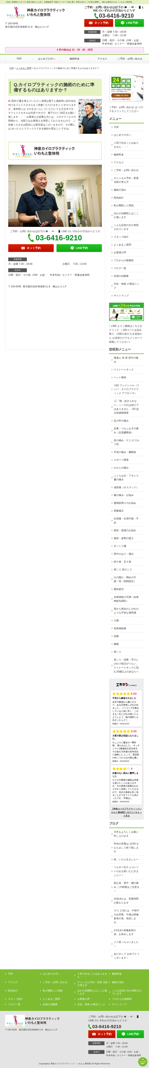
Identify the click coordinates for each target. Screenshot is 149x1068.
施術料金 (74, 58)
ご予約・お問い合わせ (129, 58)
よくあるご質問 (23, 68)
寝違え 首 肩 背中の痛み (126, 359)
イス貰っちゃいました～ (126, 944)
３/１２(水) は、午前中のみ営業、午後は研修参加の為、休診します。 (126, 916)
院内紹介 (119, 197)
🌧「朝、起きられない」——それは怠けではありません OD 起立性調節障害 (126, 407)
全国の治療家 (121, 276)
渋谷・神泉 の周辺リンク (126, 286)
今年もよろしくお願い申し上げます (126, 834)
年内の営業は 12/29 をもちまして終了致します (126, 847)
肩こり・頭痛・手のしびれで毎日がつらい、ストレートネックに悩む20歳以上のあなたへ (126, 665)
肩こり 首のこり (123, 569)
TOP (19, 58)
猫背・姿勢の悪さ (124, 538)
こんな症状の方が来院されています (126, 227)
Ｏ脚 (116, 620)
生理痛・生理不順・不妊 (126, 520)
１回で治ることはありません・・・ (126, 145)
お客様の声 (120, 252)
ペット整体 (120, 377)
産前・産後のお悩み (125, 530)
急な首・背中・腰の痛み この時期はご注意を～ (126, 887)
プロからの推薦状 (124, 260)
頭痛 (116, 636)
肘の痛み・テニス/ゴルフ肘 (126, 442)
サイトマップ (121, 295)
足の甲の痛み (121, 420)
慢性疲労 (119, 589)
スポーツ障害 (121, 460)
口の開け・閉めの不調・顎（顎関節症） (125, 579)
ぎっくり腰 (120, 546)
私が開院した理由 (124, 205)
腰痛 (116, 644)
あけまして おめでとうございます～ (126, 955)
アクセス (102, 58)
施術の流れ (120, 190)
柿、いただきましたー (126, 859)
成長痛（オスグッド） (126, 487)
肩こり (117, 651)
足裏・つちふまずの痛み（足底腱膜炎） (126, 430)
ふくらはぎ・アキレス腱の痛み (126, 477)
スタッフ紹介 (121, 237)
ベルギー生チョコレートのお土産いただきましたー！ (126, 871)
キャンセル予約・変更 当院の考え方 (126, 180)
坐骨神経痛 (120, 628)
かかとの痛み (121, 467)
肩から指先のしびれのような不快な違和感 (126, 610)
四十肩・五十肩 (122, 561)
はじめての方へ (46, 58)
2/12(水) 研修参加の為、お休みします (125, 932)
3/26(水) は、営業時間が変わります (126, 900)
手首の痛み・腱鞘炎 (125, 452)
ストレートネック (124, 369)
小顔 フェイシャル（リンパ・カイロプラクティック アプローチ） (126, 389)
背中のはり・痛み (124, 554)
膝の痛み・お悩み (124, 495)
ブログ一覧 (120, 268)
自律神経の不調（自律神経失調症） (126, 599)
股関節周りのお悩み (125, 503)
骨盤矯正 (119, 510)
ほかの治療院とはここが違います (126, 215)
